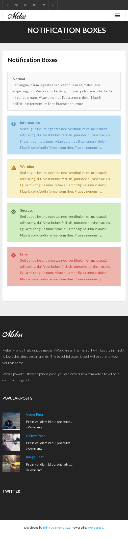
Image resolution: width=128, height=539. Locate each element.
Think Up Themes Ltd (57, 527)
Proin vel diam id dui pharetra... (49, 422)
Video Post (34, 414)
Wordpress (95, 527)
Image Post (35, 457)
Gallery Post (35, 436)
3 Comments (34, 448)
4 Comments (34, 427)
